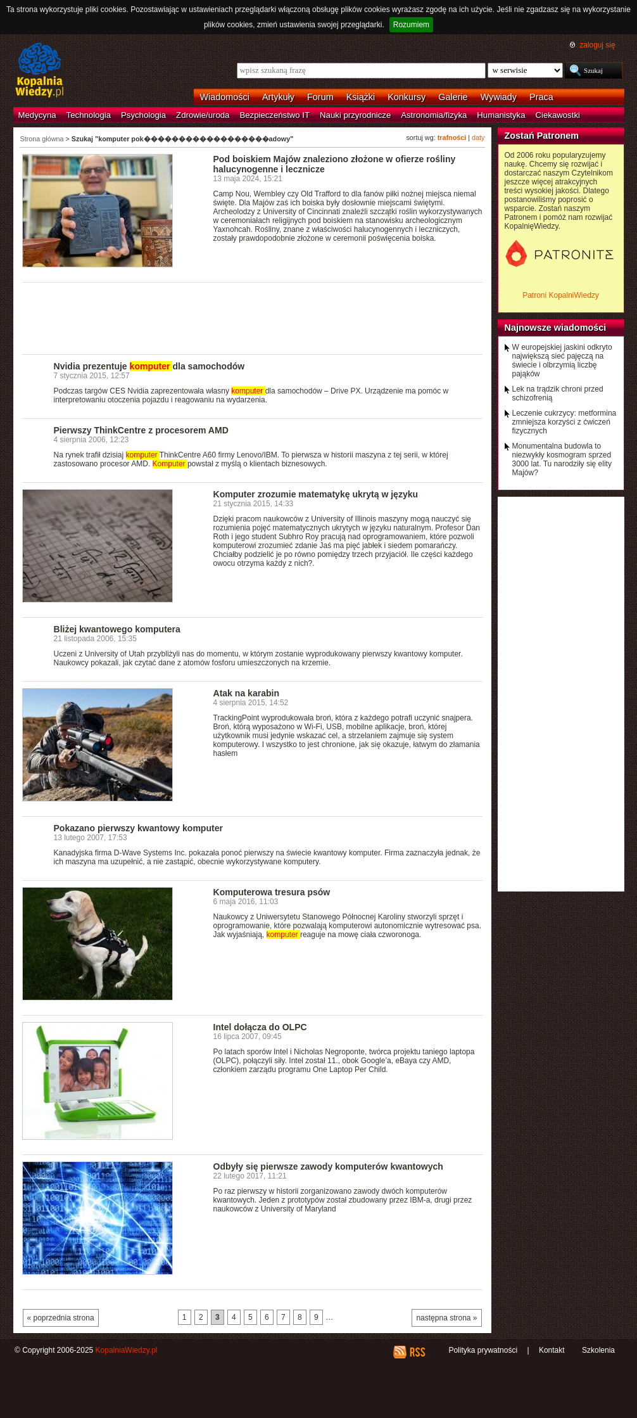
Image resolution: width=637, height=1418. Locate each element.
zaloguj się (597, 45)
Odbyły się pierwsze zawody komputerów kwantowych (328, 1166)
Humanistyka (501, 115)
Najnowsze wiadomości (556, 328)
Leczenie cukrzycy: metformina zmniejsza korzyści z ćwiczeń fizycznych (564, 422)
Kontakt (552, 1350)
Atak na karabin (246, 693)
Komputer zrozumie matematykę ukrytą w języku (316, 494)
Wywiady (499, 97)
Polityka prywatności (482, 1350)
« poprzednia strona (60, 1317)
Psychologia (143, 115)
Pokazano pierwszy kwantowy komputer (138, 828)
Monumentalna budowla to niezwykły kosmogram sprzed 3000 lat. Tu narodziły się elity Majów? (562, 459)
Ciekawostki (558, 115)
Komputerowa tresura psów (272, 892)
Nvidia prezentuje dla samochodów (149, 366)
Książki (360, 97)
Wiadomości (224, 97)
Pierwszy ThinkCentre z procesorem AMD (141, 430)
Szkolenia (598, 1350)
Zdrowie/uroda (202, 115)
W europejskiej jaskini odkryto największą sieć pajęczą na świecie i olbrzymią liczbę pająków (562, 360)
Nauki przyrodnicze (355, 115)
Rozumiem (411, 24)
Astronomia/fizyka (434, 115)
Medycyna (37, 115)
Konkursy (407, 97)
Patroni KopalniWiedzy (560, 295)
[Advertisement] (252, 317)
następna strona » (446, 1317)
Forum (320, 97)
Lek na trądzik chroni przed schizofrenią (557, 393)
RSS (417, 1352)
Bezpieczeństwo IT (274, 115)
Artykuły (278, 97)
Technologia (88, 115)
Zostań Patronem (542, 136)
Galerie (452, 97)
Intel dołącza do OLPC (260, 1027)
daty (478, 137)
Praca (541, 97)
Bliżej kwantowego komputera (117, 629)
